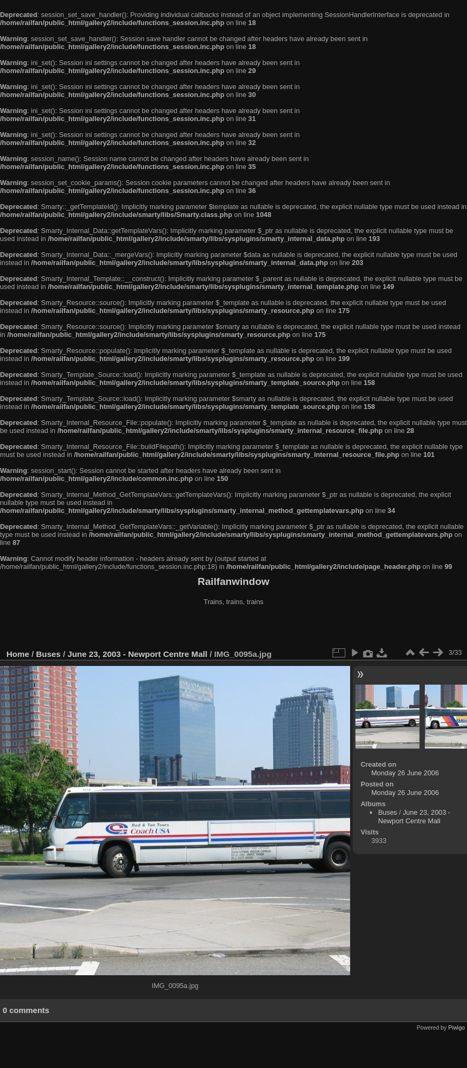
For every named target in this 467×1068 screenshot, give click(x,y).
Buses (48, 654)
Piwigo (456, 1027)
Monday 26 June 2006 (405, 773)
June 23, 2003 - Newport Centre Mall (137, 654)
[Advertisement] (234, 629)
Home (17, 654)
